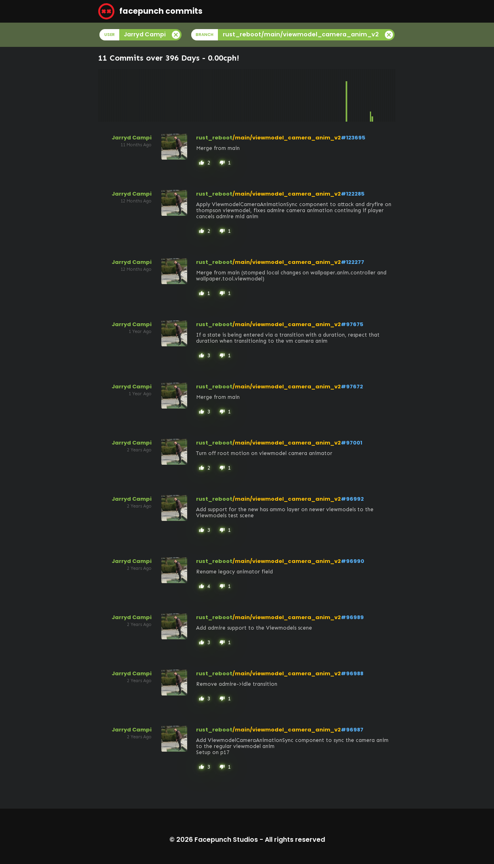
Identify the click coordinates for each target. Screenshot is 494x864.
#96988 (352, 673)
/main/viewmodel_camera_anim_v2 (286, 137)
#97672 (352, 386)
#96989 (352, 617)
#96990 (352, 561)
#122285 (353, 194)
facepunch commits (150, 11)
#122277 (352, 262)
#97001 (351, 443)
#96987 (352, 729)
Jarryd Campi (132, 137)
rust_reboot (214, 137)
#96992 (352, 499)
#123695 (353, 137)
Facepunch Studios (226, 839)
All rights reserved (295, 839)
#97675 (352, 324)
